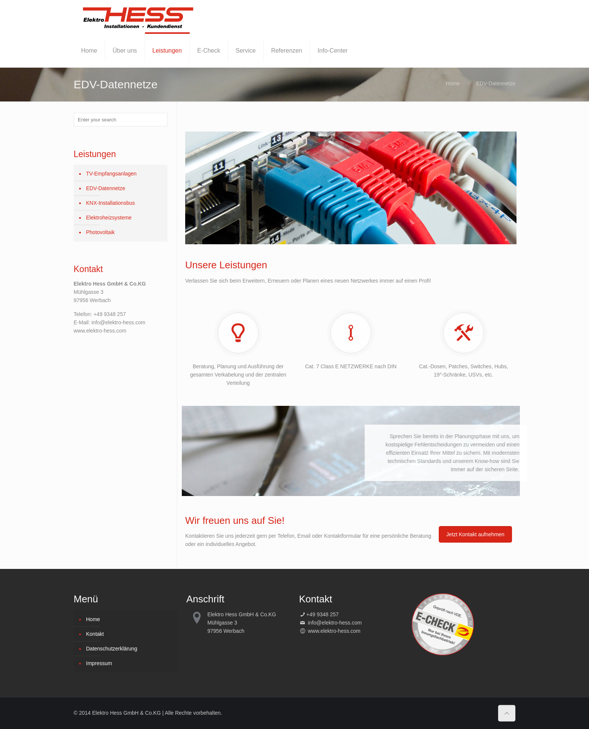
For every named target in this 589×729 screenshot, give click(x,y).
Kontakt (95, 634)
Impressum (99, 663)
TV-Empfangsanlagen (111, 174)
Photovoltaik (100, 232)
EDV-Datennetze (105, 188)
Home (453, 83)
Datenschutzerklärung (111, 649)
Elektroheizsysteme (108, 218)
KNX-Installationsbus (110, 203)
